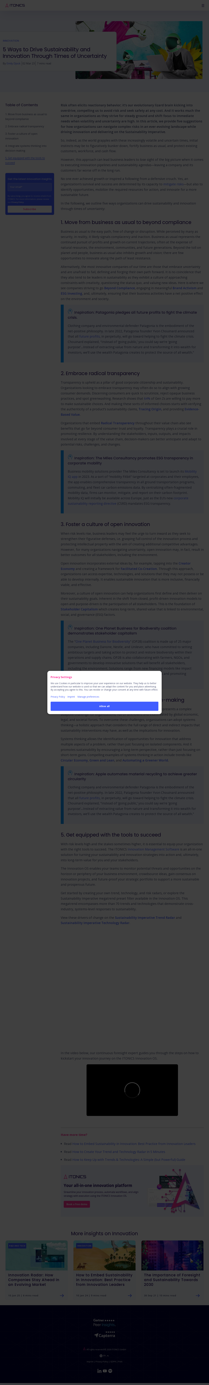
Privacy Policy (58, 696)
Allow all (104, 706)
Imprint (71, 696)
